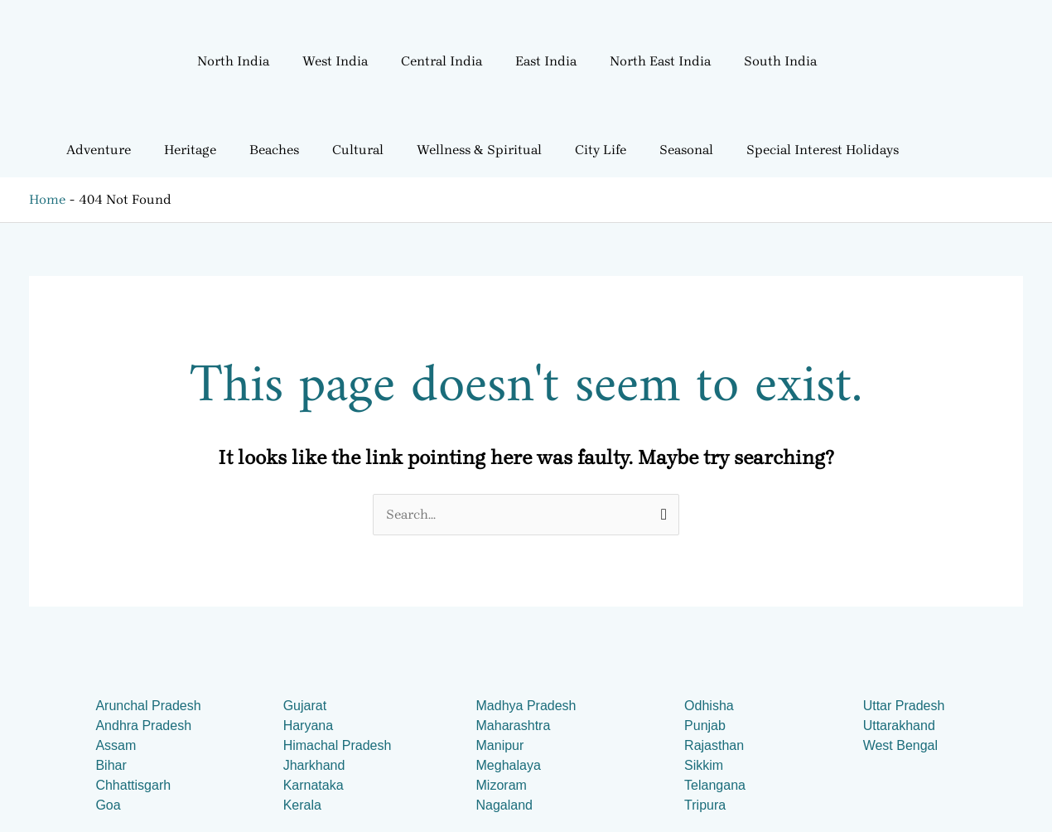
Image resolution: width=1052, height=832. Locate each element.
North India (233, 61)
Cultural (358, 149)
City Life (600, 149)
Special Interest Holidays (822, 149)
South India (780, 61)
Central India (441, 61)
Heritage (190, 149)
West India (335, 61)
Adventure (98, 149)
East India (546, 61)
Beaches (274, 149)
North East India (660, 61)
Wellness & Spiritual (479, 149)
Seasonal (686, 149)
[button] (237, 61)
